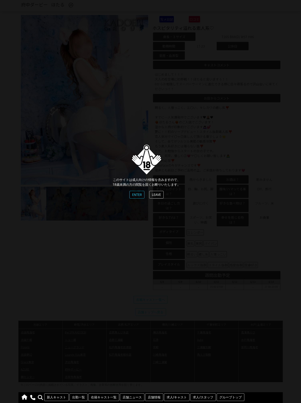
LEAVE (156, 194)
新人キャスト (56, 397)
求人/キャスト (177, 397)
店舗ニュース (132, 397)
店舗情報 (154, 397)
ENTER (137, 194)
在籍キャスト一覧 (104, 397)
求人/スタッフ (203, 397)
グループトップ (230, 397)
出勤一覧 (78, 397)
